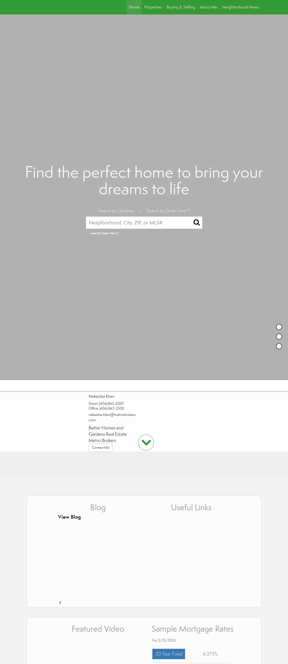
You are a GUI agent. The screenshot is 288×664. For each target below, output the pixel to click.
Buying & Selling (181, 7)
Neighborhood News (240, 7)
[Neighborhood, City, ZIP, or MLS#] (144, 223)
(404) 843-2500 (111, 403)
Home (134, 7)
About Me (208, 7)
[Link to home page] (29, 7)
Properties (153, 7)
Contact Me (100, 447)
